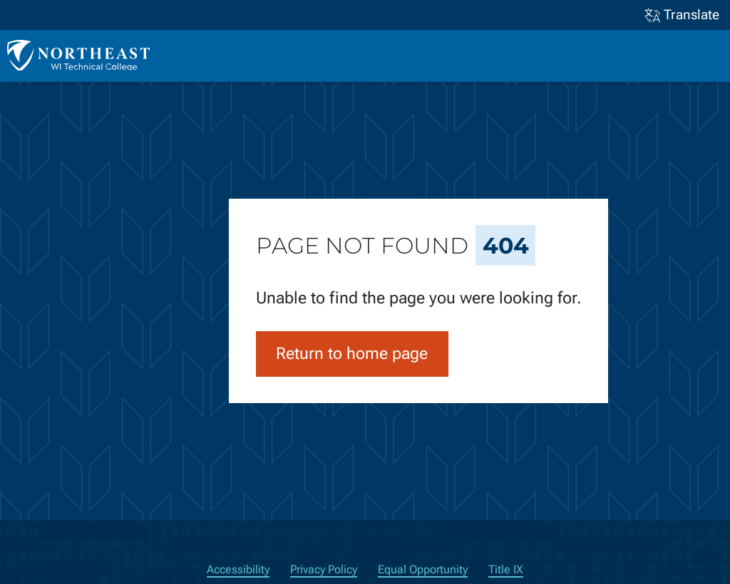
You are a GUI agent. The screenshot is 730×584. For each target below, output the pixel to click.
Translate (682, 15)
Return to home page (352, 353)
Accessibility (238, 569)
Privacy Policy (323, 569)
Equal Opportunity (423, 569)
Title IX (505, 569)
